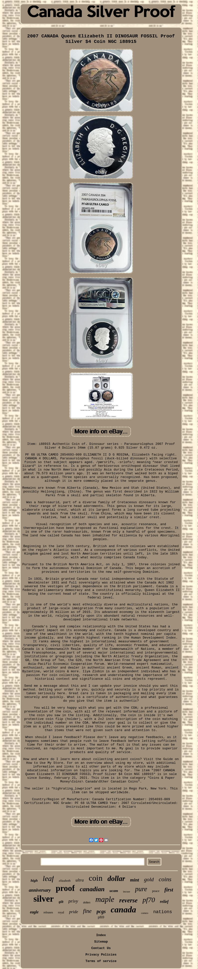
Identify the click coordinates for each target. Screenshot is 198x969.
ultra (79, 880)
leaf (48, 878)
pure (141, 889)
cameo (144, 912)
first (168, 890)
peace (156, 891)
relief (164, 901)
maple (104, 899)
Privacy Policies (101, 955)
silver (43, 899)
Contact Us (101, 948)
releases (48, 912)
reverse (128, 900)
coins (165, 879)
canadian (92, 889)
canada (123, 909)
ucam (114, 891)
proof (65, 888)
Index (101, 935)
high (34, 880)
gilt (61, 902)
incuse (126, 891)
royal (61, 912)
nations (162, 911)
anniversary (40, 890)
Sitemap (101, 942)
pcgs (101, 911)
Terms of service (101, 961)
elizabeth (64, 880)
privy (73, 901)
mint (134, 879)
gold (149, 879)
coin (95, 877)
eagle (34, 912)
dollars (86, 902)
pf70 (148, 900)
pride (73, 911)
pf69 (101, 917)
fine (87, 911)
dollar (116, 878)
